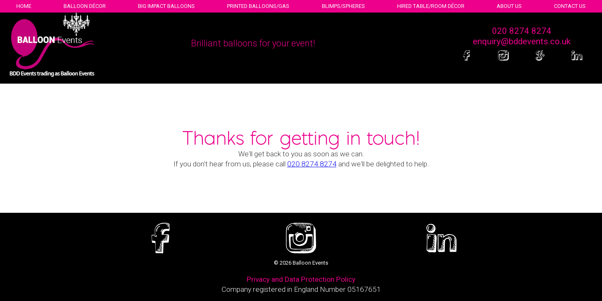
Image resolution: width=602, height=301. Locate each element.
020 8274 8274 (521, 31)
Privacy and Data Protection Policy (301, 279)
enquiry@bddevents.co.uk (522, 41)
